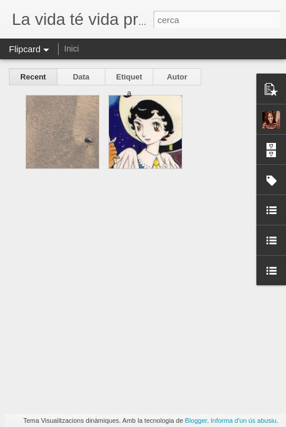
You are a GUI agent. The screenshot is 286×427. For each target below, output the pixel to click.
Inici (71, 48)
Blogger (196, 420)
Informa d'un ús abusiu (244, 420)
